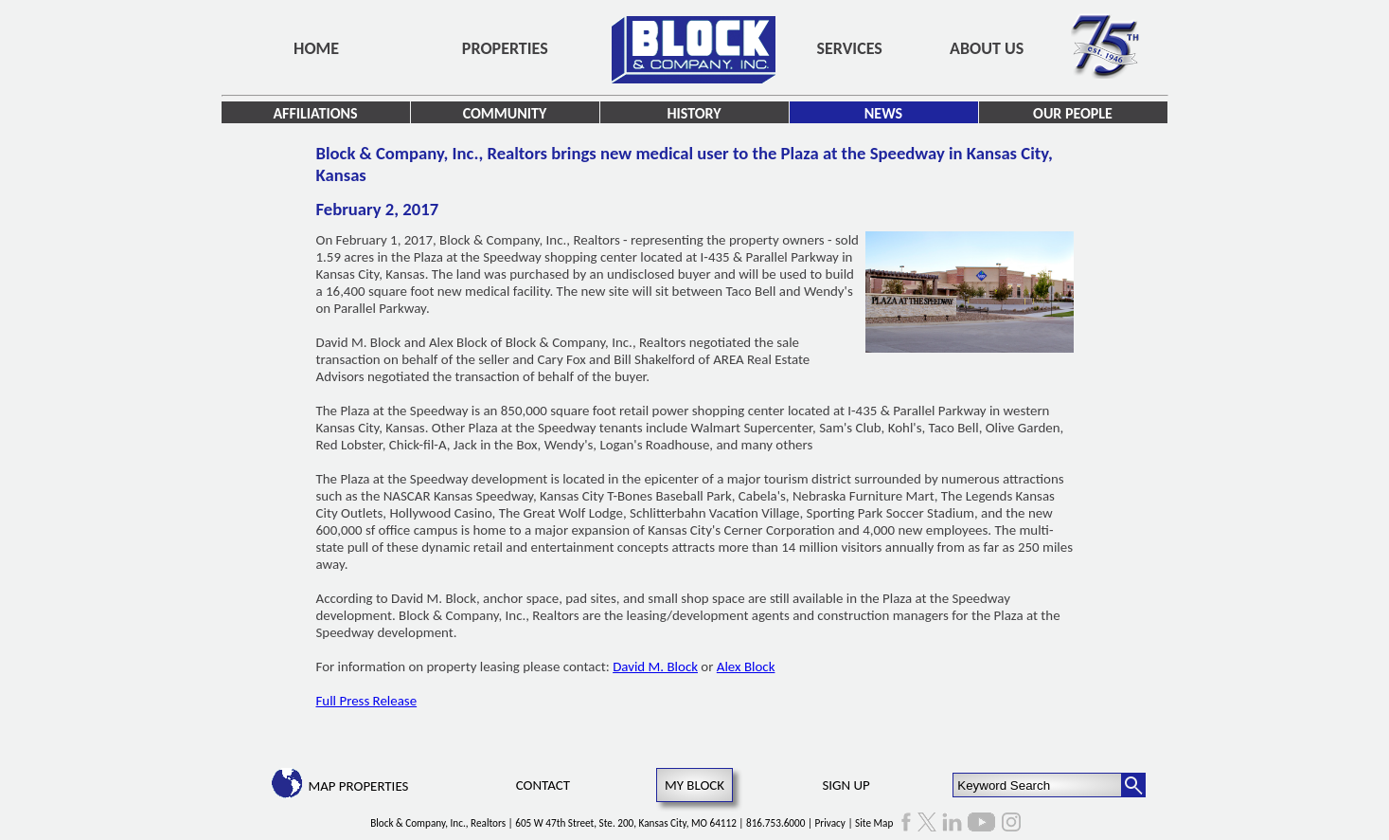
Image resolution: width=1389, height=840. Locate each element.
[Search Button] (1133, 785)
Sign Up (845, 785)
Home (316, 48)
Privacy (830, 823)
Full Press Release (367, 700)
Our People (1073, 113)
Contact (543, 785)
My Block (694, 785)
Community (505, 113)
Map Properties (358, 785)
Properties (505, 48)
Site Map (874, 823)
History (694, 113)
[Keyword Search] (1037, 785)
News (883, 113)
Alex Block (746, 666)
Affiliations (315, 113)
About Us (987, 48)
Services (849, 48)
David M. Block (655, 666)
